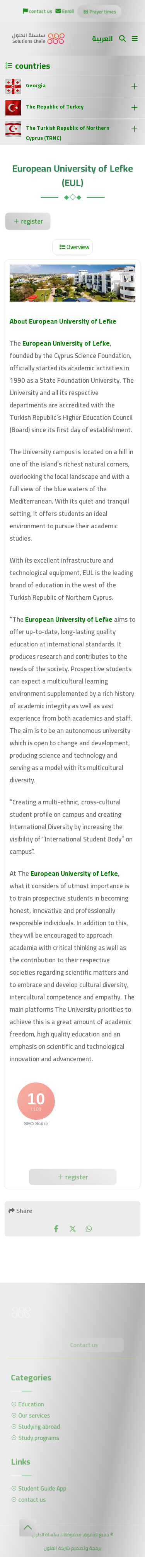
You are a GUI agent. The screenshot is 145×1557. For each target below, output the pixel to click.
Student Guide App (40, 1488)
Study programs (37, 1436)
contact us (38, 11)
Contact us (83, 1345)
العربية (102, 38)
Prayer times (99, 12)
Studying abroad (37, 1426)
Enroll (65, 11)
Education (29, 1404)
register (28, 221)
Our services (32, 1415)
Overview (74, 247)
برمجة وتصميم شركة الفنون (72, 1548)
